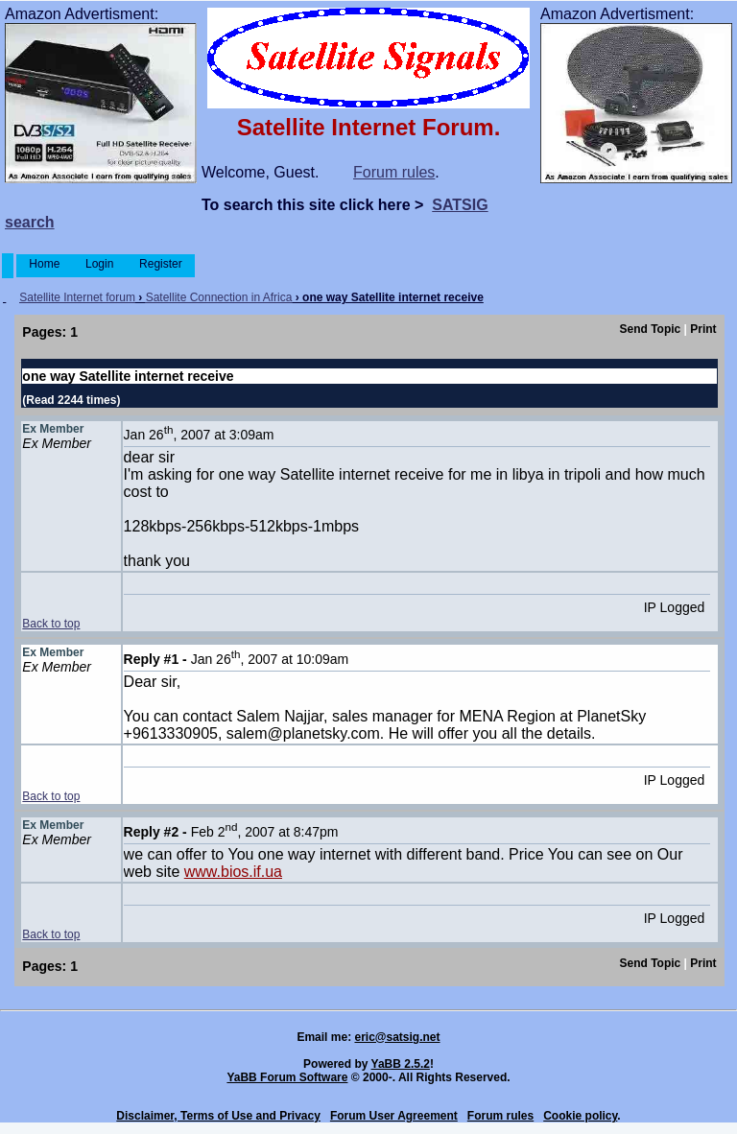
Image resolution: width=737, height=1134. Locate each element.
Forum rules (394, 172)
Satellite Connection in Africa (219, 297)
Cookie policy (580, 1115)
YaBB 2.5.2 (400, 1064)
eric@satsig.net (397, 1037)
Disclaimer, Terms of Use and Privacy (218, 1115)
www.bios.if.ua (233, 871)
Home (44, 264)
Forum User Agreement (394, 1115)
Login (100, 264)
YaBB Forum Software (286, 1077)
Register (161, 264)
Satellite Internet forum (77, 297)
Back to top (51, 623)
